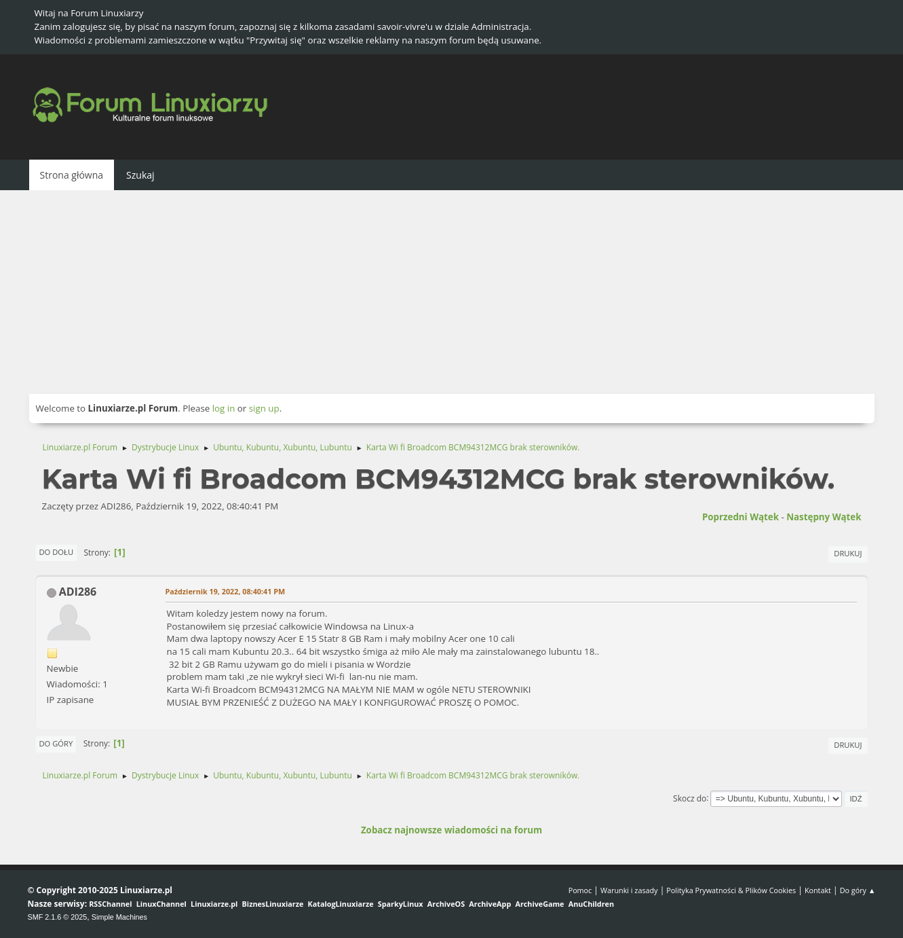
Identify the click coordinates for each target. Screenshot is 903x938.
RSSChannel (110, 904)
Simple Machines (119, 917)
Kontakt (818, 890)
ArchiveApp (490, 904)
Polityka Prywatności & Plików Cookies (731, 890)
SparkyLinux (400, 904)
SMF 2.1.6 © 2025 (58, 917)
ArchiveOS (446, 904)
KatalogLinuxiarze (341, 904)
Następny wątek (823, 517)
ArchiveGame (539, 904)
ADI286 (78, 591)
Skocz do (689, 798)
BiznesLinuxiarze (273, 904)
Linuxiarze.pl (214, 904)
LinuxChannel (161, 904)
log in (223, 408)
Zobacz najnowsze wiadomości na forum (451, 830)
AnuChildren (591, 904)
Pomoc (580, 890)
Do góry (56, 743)
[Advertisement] (452, 292)
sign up (264, 408)
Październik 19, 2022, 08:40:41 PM (226, 591)
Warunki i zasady (628, 890)
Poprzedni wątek (740, 517)
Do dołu (56, 552)
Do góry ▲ (858, 890)
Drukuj (848, 553)
